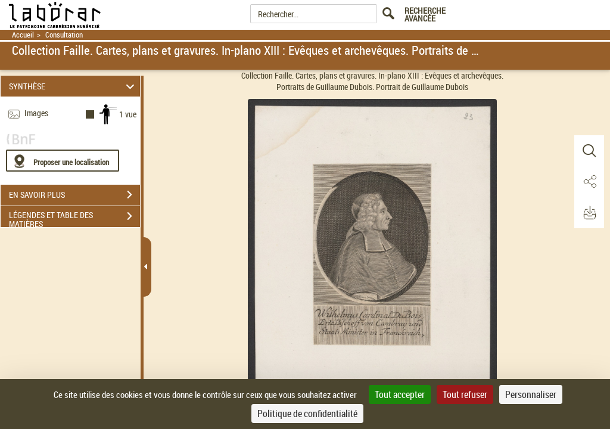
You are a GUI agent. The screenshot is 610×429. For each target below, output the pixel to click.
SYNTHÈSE (73, 86)
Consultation (64, 35)
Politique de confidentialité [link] (307, 413)
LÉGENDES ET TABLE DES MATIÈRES (74, 217)
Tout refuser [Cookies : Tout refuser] (465, 394)
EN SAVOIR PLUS (74, 194)
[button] (589, 150)
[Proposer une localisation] (62, 161)
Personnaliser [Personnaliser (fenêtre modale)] (530, 394)
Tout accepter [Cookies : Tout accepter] (400, 394)
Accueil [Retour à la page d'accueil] (23, 35)
